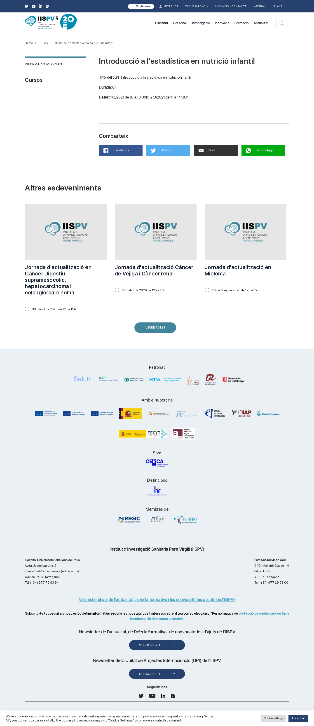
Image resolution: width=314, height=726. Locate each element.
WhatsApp (259, 150)
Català (277, 6)
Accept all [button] (298, 718)
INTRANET (171, 6)
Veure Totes (156, 329)
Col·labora (143, 6)
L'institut (161, 23)
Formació (241, 23)
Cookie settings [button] (274, 718)
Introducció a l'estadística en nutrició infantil (84, 43)
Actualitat (261, 23)
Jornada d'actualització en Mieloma (238, 270)
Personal (180, 23)
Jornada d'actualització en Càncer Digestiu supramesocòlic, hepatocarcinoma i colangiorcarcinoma (58, 280)
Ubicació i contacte (231, 6)
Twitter (162, 150)
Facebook (116, 150)
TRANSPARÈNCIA (197, 6)
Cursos (43, 43)
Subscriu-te (150, 645)
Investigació (201, 23)
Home (29, 43)
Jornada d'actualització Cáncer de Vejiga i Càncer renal (154, 270)
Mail (207, 150)
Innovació (222, 23)
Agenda (259, 6)
